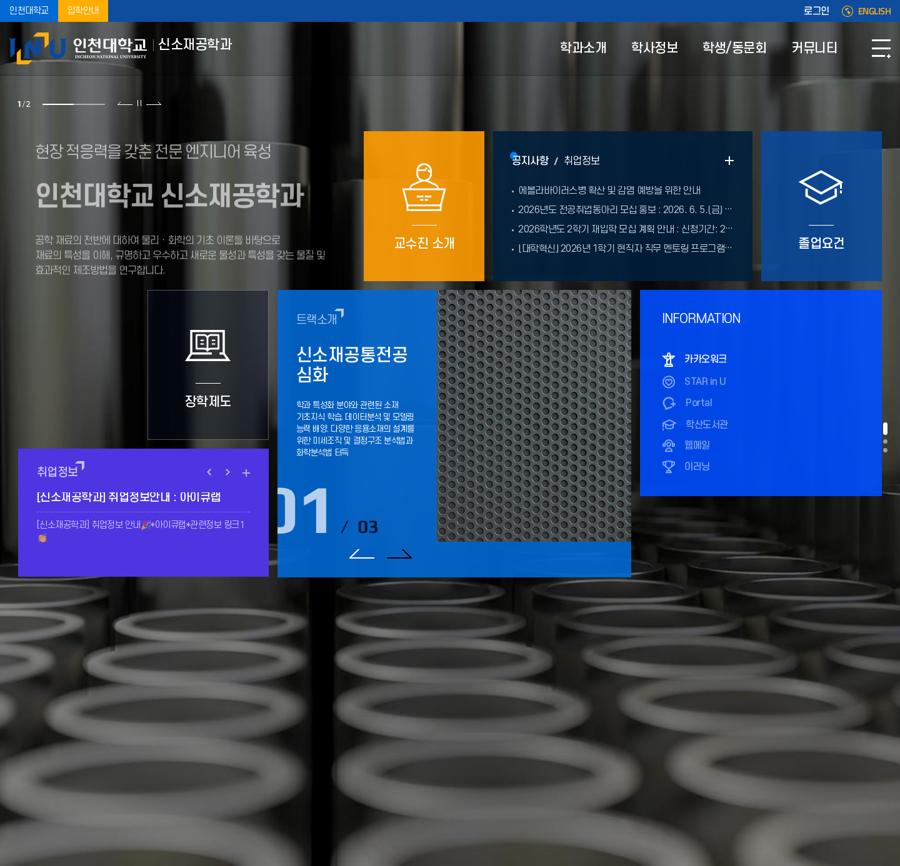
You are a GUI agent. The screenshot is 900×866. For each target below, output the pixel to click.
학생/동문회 (734, 48)
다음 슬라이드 (153, 103)
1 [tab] (58, 104)
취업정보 (582, 161)
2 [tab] (89, 104)
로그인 (816, 11)
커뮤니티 (814, 48)
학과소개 (583, 48)
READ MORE (729, 160)
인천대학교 (29, 11)
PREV (209, 472)
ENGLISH (874, 11)
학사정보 (654, 48)
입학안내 (83, 11)
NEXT (228, 472)
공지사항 (530, 161)
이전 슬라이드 (125, 103)
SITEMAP (881, 48)
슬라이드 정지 (139, 103)
